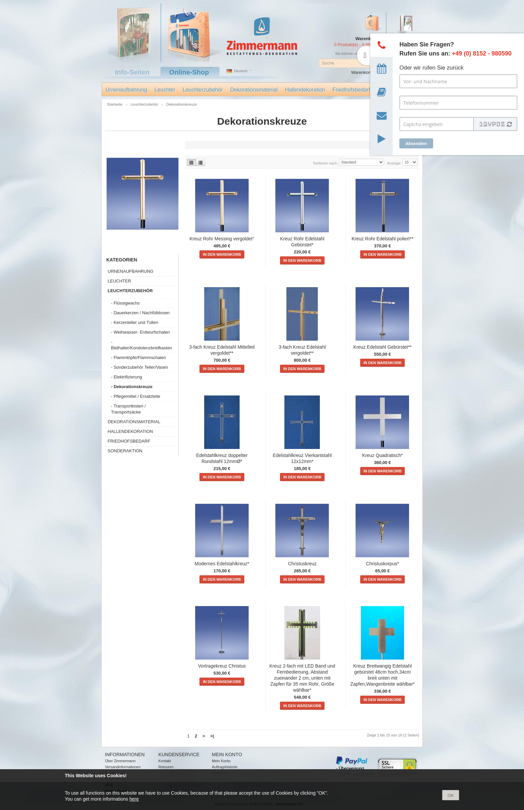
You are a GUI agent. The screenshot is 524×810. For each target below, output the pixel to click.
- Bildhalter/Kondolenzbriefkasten (141, 344)
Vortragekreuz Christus (222, 666)
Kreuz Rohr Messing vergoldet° (221, 238)
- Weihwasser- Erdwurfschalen (140, 332)
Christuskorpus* (382, 563)
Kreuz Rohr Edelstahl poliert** (382, 238)
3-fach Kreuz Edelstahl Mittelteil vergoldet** (222, 350)
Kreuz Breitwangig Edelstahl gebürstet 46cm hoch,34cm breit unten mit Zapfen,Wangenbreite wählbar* (382, 675)
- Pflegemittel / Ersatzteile (135, 396)
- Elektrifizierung (126, 376)
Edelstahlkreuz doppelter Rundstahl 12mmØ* (222, 458)
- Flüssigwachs (125, 303)
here (134, 799)
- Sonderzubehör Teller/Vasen (139, 367)
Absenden (416, 143)
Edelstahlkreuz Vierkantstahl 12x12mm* (302, 458)
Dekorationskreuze (181, 104)
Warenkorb (361, 72)
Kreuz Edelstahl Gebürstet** (382, 347)
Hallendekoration (305, 90)
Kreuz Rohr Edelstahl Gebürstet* (302, 241)
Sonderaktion (125, 450)
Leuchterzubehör (203, 90)
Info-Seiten (132, 72)
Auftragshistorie (224, 767)
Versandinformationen (123, 767)
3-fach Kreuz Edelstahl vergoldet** (302, 350)
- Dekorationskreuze (131, 386)
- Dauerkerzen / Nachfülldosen (140, 312)
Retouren (165, 767)
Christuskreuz (302, 563)
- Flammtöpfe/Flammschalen (138, 357)
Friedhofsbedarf (351, 90)
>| (212, 735)
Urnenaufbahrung (126, 90)
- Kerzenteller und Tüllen (134, 322)
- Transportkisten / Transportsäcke (128, 409)
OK (450, 795)
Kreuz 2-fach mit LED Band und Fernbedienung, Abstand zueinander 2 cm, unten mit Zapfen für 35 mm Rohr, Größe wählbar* (302, 678)
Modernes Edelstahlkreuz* (221, 563)
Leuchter (165, 90)
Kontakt (164, 761)
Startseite (115, 104)
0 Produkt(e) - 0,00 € (354, 44)
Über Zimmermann (120, 761)
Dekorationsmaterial (254, 90)
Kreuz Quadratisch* (382, 455)
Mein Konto (221, 761)
